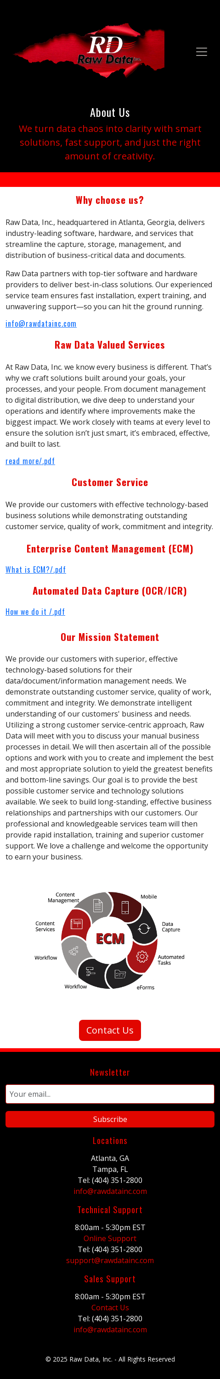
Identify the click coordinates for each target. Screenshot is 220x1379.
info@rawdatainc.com (41, 323)
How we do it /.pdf (35, 611)
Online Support (110, 1238)
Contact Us (110, 1030)
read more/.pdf (30, 460)
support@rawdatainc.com (110, 1260)
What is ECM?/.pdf (36, 569)
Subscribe (110, 1119)
